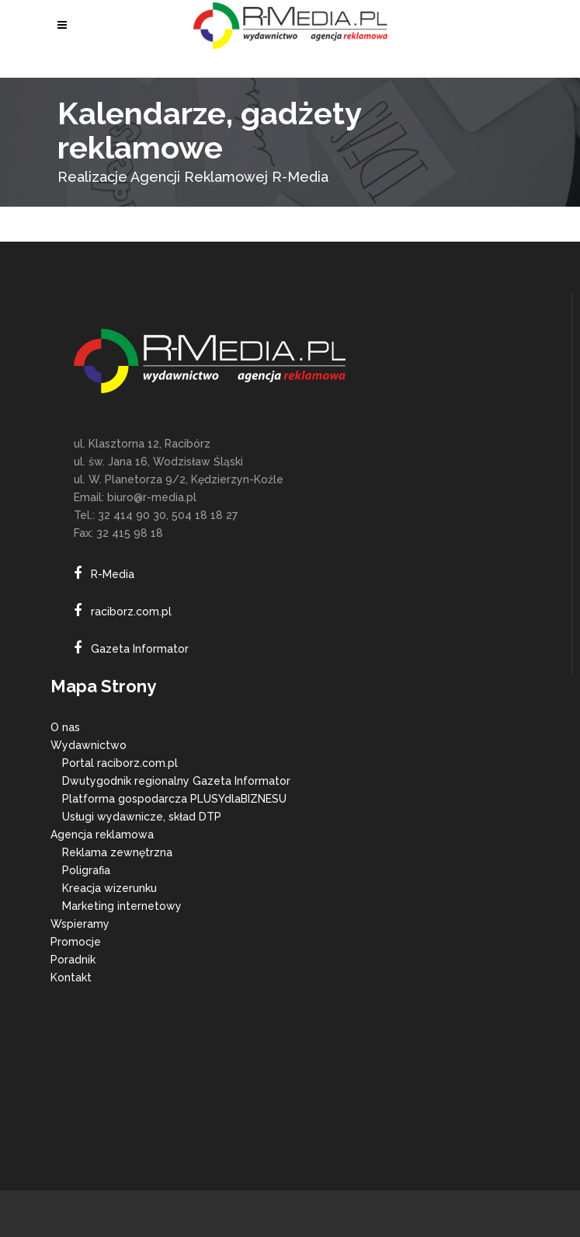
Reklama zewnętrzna (117, 852)
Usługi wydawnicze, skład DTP (141, 816)
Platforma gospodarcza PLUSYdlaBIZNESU (174, 799)
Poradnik (73, 959)
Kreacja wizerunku (109, 888)
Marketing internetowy (122, 906)
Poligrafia (86, 870)
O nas (65, 727)
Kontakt (71, 977)
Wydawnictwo (88, 745)
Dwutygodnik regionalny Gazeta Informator (176, 781)
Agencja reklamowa (102, 834)
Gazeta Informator (140, 649)
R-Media (112, 574)
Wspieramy (79, 924)
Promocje (75, 942)
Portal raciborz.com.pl (120, 763)
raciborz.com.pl (131, 611)
